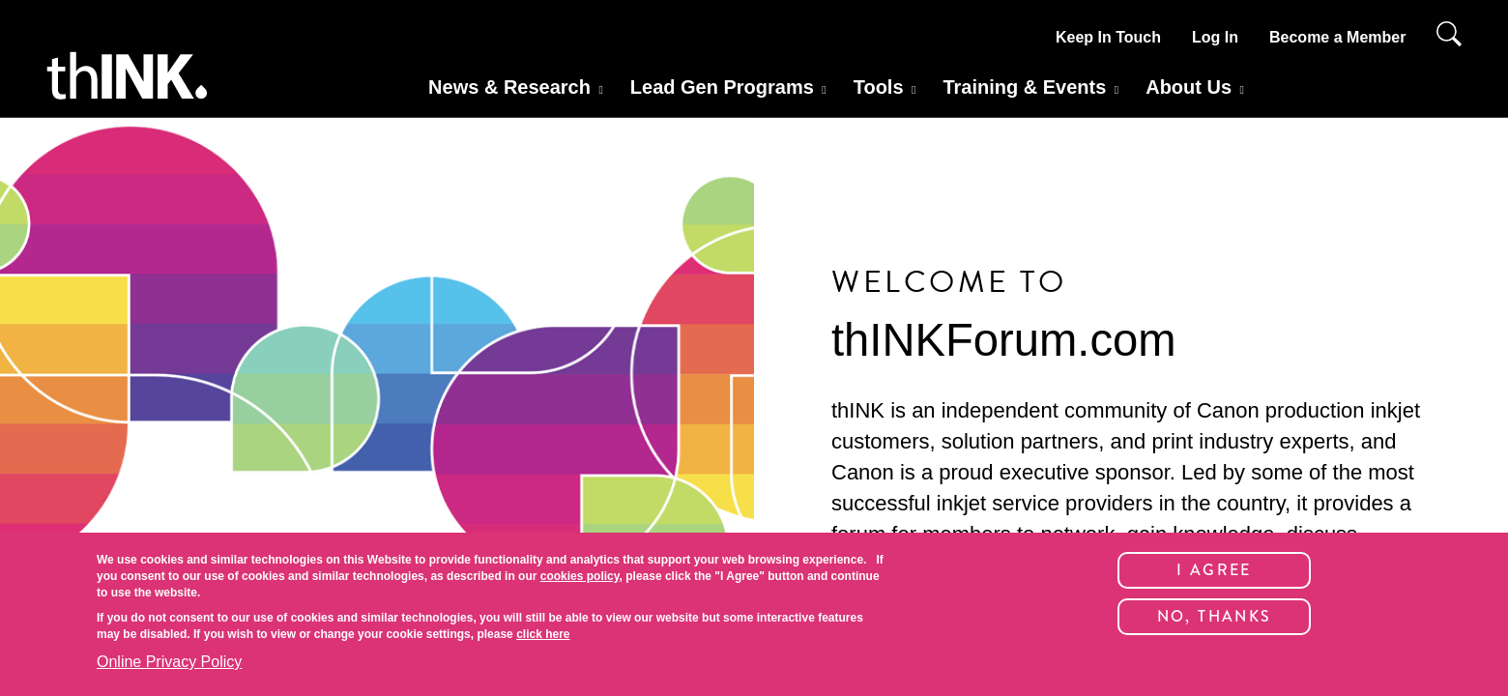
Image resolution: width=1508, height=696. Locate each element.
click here (542, 634)
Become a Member (1337, 37)
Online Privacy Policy (169, 661)
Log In (1215, 37)
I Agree (1214, 570)
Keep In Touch (1108, 37)
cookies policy (580, 576)
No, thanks (1214, 616)
